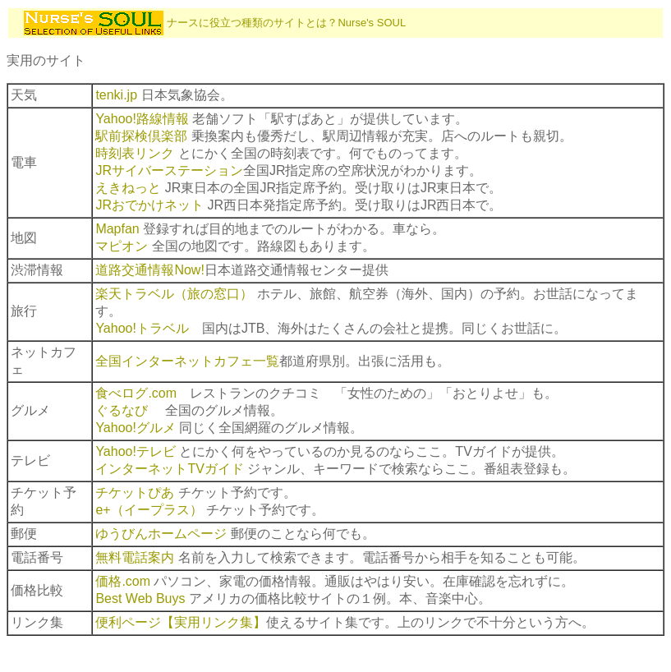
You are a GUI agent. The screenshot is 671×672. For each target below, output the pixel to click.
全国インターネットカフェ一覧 (187, 361)
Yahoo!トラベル (142, 328)
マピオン (121, 246)
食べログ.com (136, 393)
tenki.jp (116, 95)
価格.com (122, 581)
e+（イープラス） (148, 510)
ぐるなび (121, 410)
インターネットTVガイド (169, 469)
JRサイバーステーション (169, 170)
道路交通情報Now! (149, 270)
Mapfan (117, 229)
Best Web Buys (140, 598)
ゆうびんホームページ (161, 534)
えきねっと (128, 188)
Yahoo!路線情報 (142, 119)
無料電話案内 (134, 557)
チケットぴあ (134, 492)
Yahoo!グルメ (135, 428)
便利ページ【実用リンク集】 (180, 622)
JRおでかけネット (149, 205)
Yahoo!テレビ (135, 451)
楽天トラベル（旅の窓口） (174, 294)
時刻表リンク (134, 153)
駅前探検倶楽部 (141, 136)
